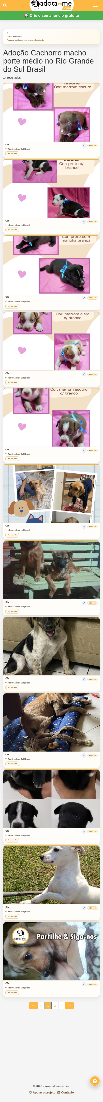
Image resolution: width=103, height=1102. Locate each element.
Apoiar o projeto (42, 1092)
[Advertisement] (51, 1047)
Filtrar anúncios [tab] (25, 37)
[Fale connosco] (95, 1081)
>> (69, 1005)
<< (33, 1005)
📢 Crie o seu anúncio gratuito (51, 15)
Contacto (65, 1092)
